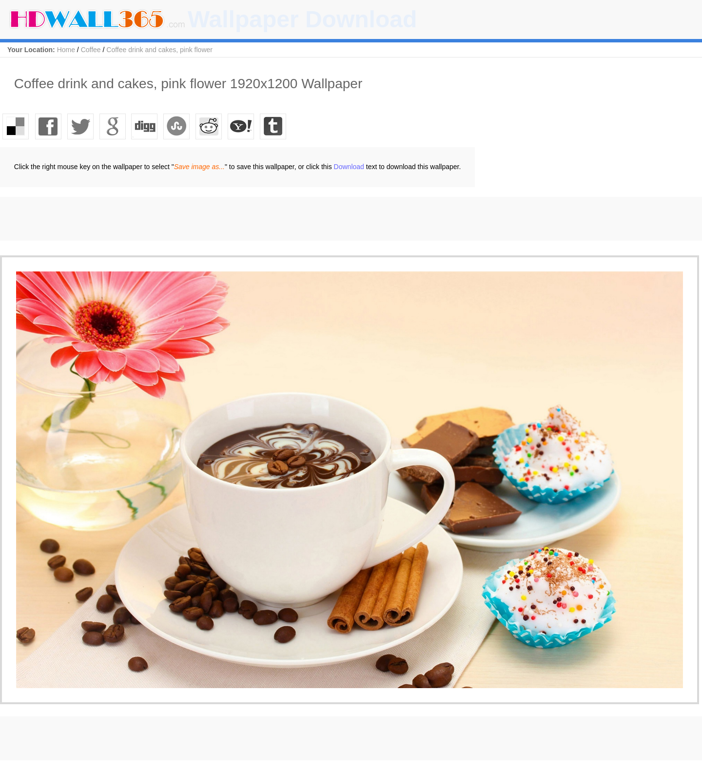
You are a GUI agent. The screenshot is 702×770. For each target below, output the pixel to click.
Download (349, 167)
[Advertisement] (177, 219)
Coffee (91, 50)
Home (66, 50)
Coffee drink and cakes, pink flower (159, 50)
